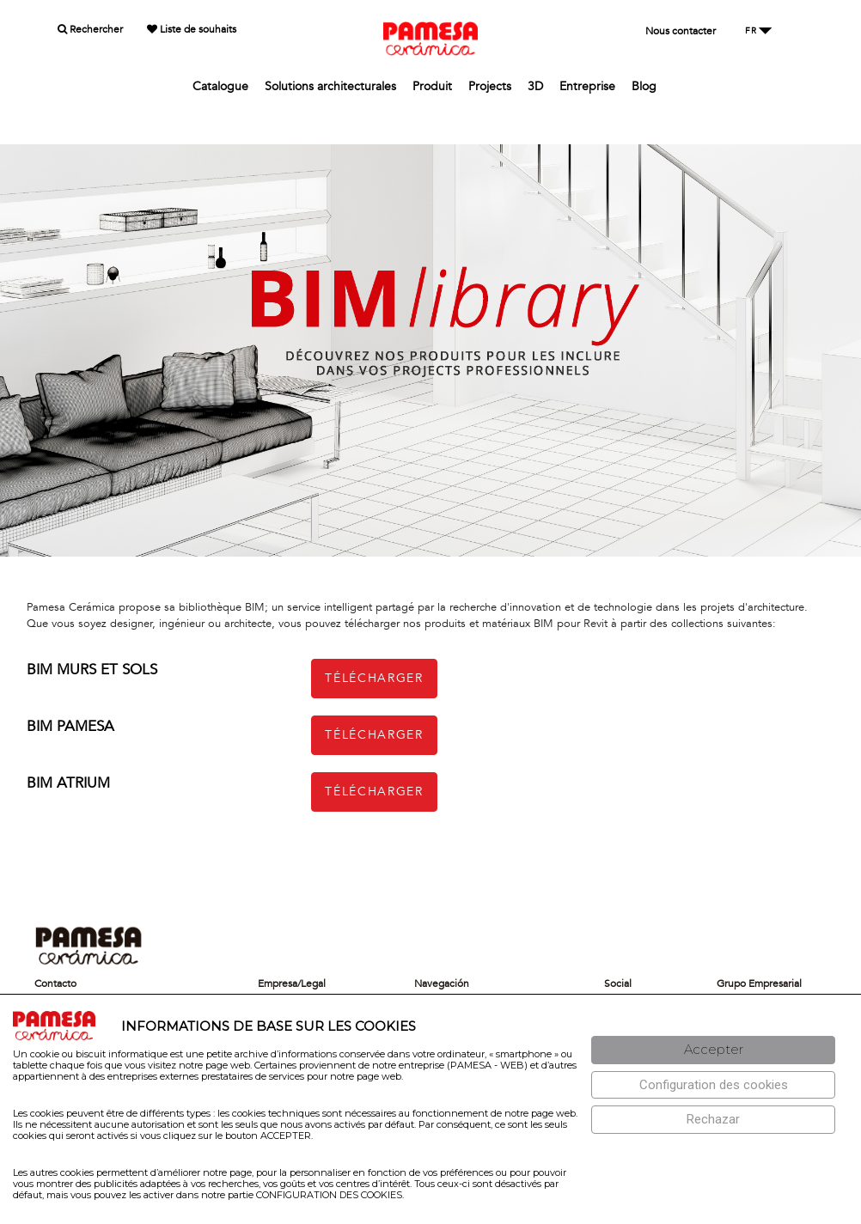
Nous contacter (680, 31)
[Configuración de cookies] (713, 1085)
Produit (432, 86)
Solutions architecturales (330, 86)
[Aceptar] (713, 1050)
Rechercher (90, 29)
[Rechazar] (713, 1119)
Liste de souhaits (191, 29)
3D (535, 86)
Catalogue (220, 86)
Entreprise (587, 86)
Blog (644, 86)
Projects (489, 86)
